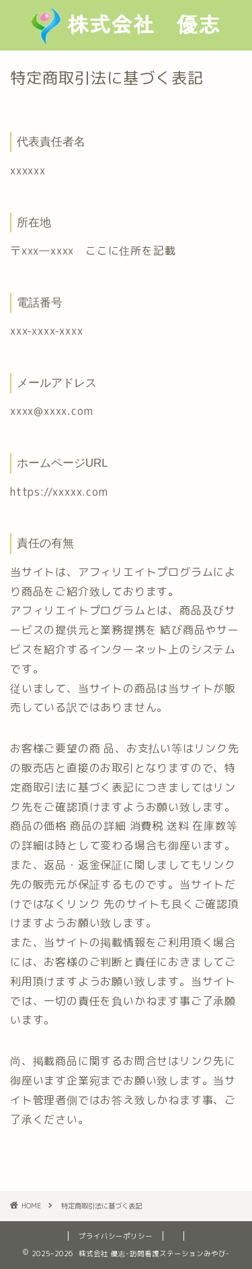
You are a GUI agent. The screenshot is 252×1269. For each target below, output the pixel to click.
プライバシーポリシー (116, 1236)
